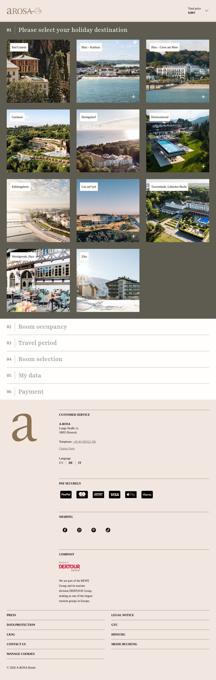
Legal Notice (122, 615)
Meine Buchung (124, 644)
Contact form (67, 448)
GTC (114, 624)
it (79, 462)
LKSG (11, 634)
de (71, 462)
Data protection (21, 624)
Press (11, 615)
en (61, 462)
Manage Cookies (21, 654)
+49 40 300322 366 (84, 441)
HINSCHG (118, 634)
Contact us (16, 644)
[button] (38, 71)
